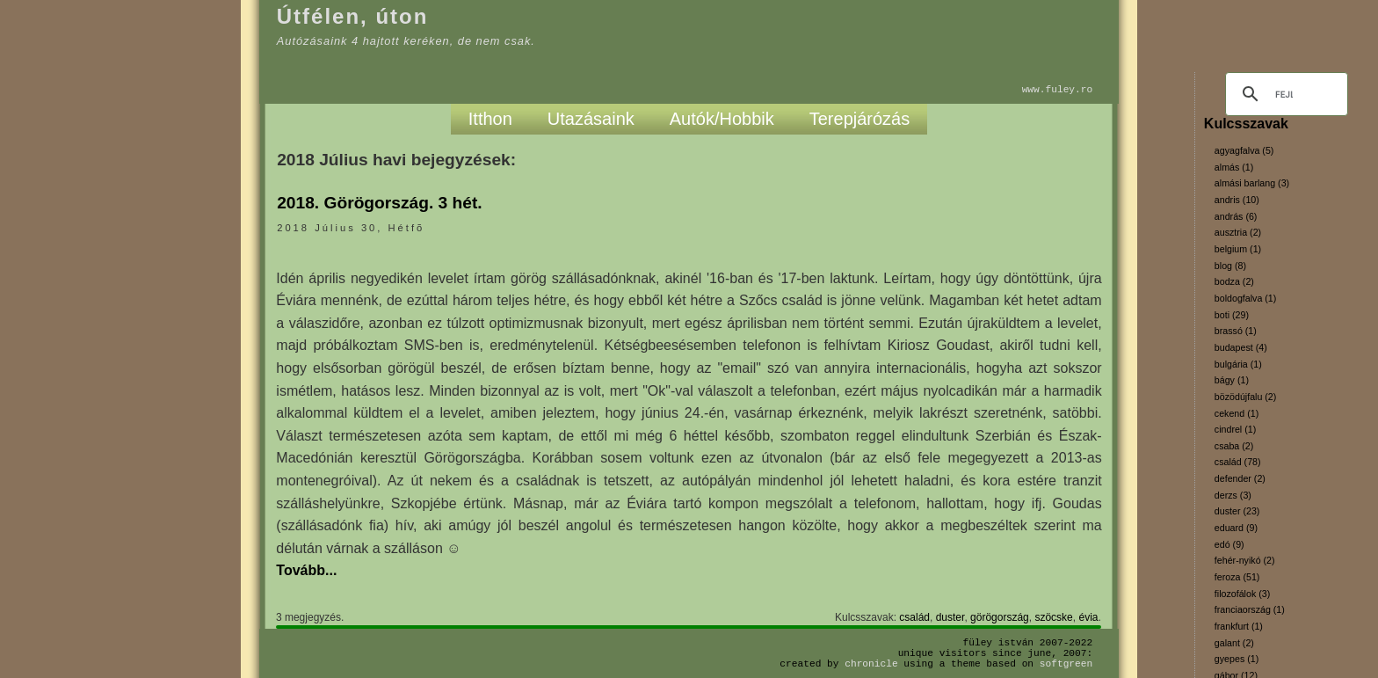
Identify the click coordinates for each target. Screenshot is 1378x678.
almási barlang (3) (1252, 183)
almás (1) (1234, 167)
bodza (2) (1234, 281)
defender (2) (1240, 478)
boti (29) (1232, 315)
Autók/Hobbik (722, 118)
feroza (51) (1237, 577)
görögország (999, 617)
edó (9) (1229, 544)
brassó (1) (1236, 330)
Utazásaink (591, 118)
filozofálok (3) (1242, 593)
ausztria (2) (1238, 232)
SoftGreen (1066, 663)
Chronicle (871, 663)
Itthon (490, 118)
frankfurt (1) (1239, 626)
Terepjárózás (859, 118)
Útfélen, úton (353, 16)
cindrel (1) (1235, 429)
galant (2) (1234, 643)
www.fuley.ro (1057, 89)
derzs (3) (1233, 495)
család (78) (1238, 461)
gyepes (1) (1236, 658)
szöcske (1053, 617)
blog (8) (1230, 265)
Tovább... (306, 570)
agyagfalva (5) (1244, 150)
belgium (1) (1238, 249)
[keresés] (1284, 94)
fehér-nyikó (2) (1245, 560)
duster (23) (1237, 511)
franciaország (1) (1250, 609)
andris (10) (1237, 199)
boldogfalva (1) (1246, 298)
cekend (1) (1236, 413)
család (914, 617)
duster (950, 617)
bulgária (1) (1238, 364)
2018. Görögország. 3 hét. (379, 202)
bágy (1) (1232, 380)
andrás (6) (1236, 216)
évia (1088, 617)
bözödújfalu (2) (1246, 396)
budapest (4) (1241, 347)
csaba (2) (1234, 446)
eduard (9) (1236, 527)
